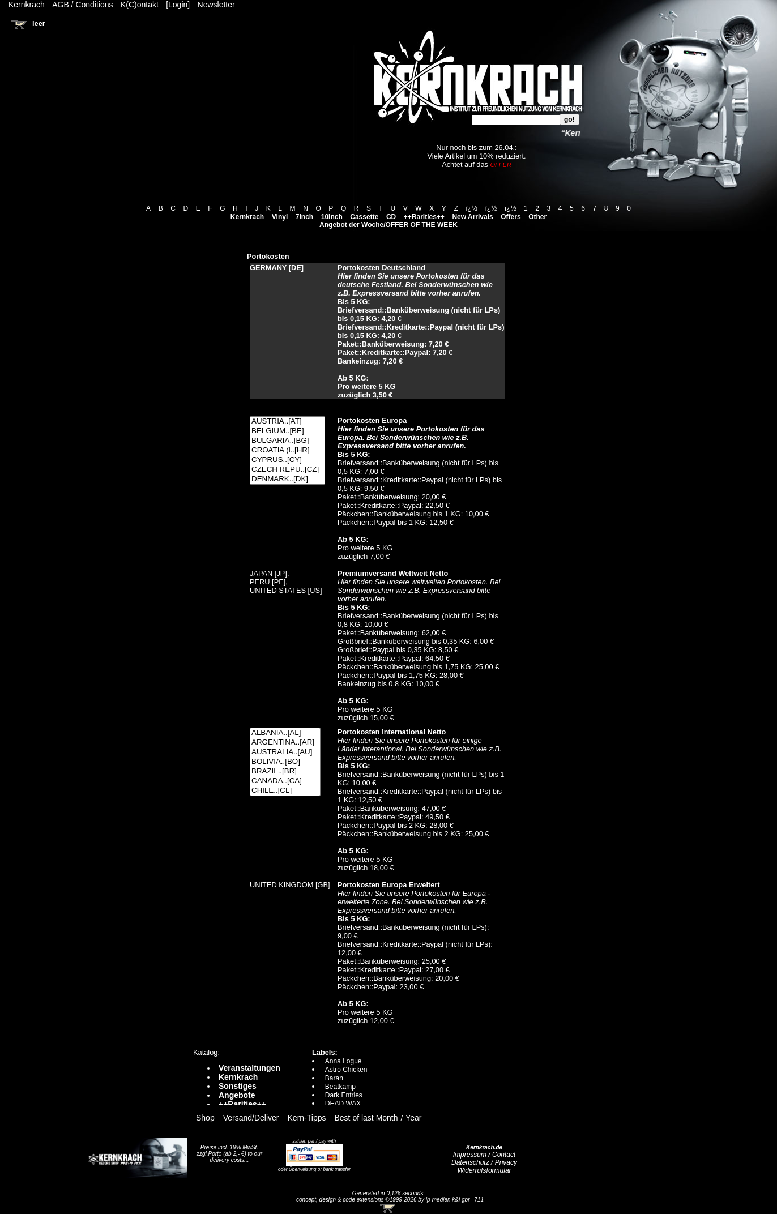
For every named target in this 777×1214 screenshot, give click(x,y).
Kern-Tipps (307, 1117)
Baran (334, 1078)
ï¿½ (471, 208)
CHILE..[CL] (285, 791)
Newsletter (216, 4)
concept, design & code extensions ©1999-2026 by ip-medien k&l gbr (383, 1199)
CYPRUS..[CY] (287, 460)
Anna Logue (343, 1061)
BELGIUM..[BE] (287, 431)
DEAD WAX (343, 1104)
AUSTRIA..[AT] (287, 421)
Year (413, 1117)
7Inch (304, 217)
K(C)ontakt (140, 4)
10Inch (332, 217)
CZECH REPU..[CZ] (287, 470)
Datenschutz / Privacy (484, 1162)
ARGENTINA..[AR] (285, 742)
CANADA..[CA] (285, 781)
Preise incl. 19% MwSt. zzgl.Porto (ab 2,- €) (227, 1150)
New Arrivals (472, 217)
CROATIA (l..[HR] (287, 450)
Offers (510, 217)
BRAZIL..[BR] (285, 771)
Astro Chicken (346, 1070)
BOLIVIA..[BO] (285, 762)
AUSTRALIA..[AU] (285, 752)
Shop (205, 1117)
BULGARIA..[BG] (287, 441)
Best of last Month (366, 1117)
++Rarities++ (424, 217)
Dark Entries (343, 1095)
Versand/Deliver (251, 1117)
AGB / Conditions (82, 4)
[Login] (178, 4)
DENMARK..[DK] (287, 479)
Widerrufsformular (484, 1170)
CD (391, 217)
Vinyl (280, 217)
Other (537, 217)
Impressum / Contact (484, 1155)
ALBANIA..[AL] (285, 733)
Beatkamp (340, 1087)
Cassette (364, 217)
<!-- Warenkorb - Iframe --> (388, 1208)
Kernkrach (247, 217)
